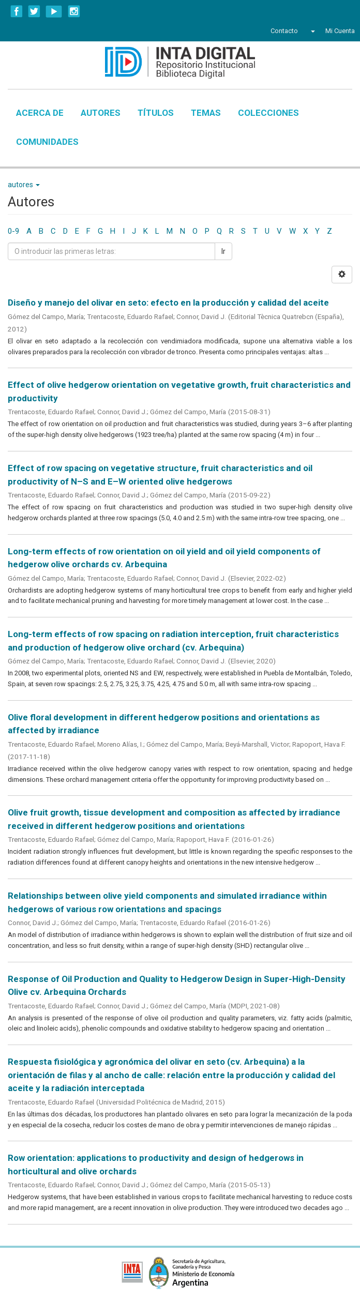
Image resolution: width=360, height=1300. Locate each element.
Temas (206, 113)
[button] (311, 31)
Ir (223, 251)
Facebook (16, 11)
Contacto (284, 31)
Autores (101, 113)
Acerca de (40, 113)
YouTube (54, 11)
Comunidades (47, 142)
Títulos (156, 113)
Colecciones (268, 113)
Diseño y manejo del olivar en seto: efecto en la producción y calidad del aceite (168, 302)
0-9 (13, 231)
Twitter (34, 11)
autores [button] (24, 184)
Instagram (74, 11)
